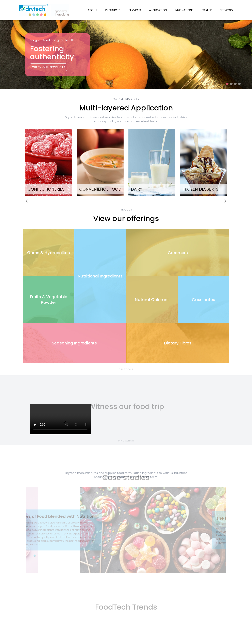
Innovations (184, 10)
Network (226, 10)
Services (135, 10)
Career (207, 10)
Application (158, 10)
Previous (20, 163)
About (92, 10)
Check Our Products (48, 67)
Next (232, 163)
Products (113, 10)
